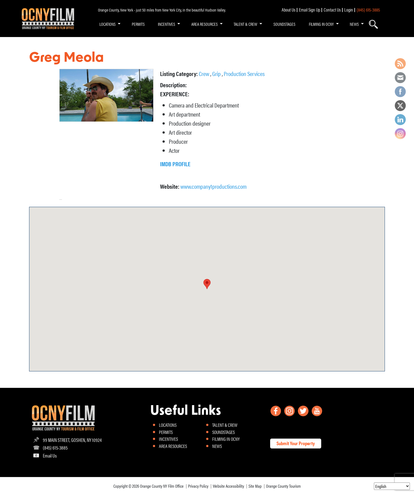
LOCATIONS (107, 24)
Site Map (255, 486)
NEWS (354, 24)
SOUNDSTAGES (284, 24)
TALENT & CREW (245, 24)
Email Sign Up (309, 9)
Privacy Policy (198, 486)
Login (348, 9)
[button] (207, 284)
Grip (217, 73)
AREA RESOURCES (204, 24)
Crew (204, 73)
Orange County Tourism (283, 486)
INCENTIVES (166, 24)
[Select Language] (392, 486)
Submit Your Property (295, 443)
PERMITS (138, 24)
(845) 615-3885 (368, 9)
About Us (288, 9)
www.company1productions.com (213, 186)
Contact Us (332, 9)
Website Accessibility (228, 486)
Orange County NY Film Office (162, 486)
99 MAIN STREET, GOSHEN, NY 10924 (72, 439)
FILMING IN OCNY (321, 24)
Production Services (244, 73)
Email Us (50, 455)
